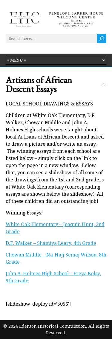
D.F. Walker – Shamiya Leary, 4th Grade (51, 243)
